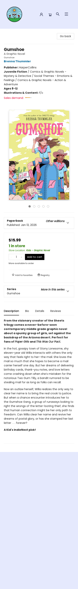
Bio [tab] (27, 311)
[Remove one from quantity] (11, 257)
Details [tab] (39, 311)
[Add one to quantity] (21, 257)
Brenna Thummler (18, 61)
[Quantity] (16, 257)
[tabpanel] (39, 381)
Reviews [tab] (55, 311)
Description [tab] (11, 311)
